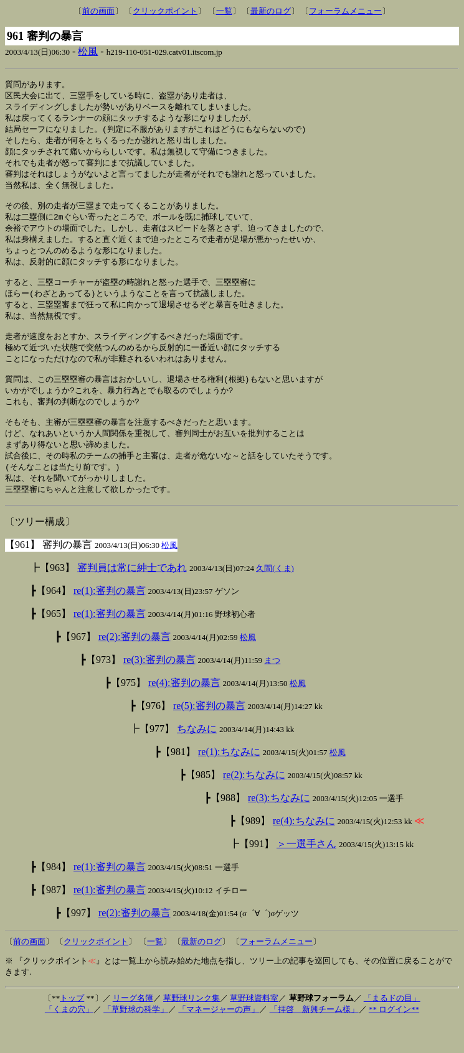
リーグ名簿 (133, 1027)
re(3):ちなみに (279, 827)
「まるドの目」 (392, 1027)
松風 (88, 51)
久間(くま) (275, 598)
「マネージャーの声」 (218, 1039)
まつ (272, 690)
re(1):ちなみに (229, 781)
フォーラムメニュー (345, 11)
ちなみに (197, 758)
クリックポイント (165, 11)
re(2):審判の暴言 (134, 666)
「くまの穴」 (69, 1039)
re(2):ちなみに (254, 804)
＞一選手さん (306, 873)
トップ (72, 1027)
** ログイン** (394, 1039)
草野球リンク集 (191, 1027)
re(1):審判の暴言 (109, 620)
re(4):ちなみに (304, 850)
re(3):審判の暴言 (159, 689)
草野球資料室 (254, 1027)
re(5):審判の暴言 (209, 735)
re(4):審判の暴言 (184, 712)
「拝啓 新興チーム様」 (314, 1039)
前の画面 (98, 11)
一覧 (224, 11)
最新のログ (270, 11)
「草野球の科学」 (135, 1039)
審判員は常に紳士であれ (132, 597)
